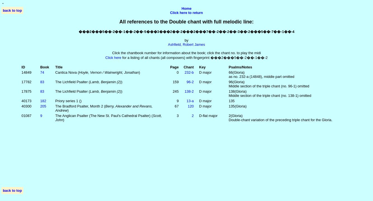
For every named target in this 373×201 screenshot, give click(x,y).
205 (43, 106)
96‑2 (190, 82)
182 (43, 101)
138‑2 (189, 91)
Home (187, 8)
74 (42, 72)
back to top (12, 10)
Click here (113, 58)
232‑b (189, 72)
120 (191, 106)
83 (42, 82)
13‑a (190, 101)
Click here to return (186, 13)
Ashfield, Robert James (186, 44)
